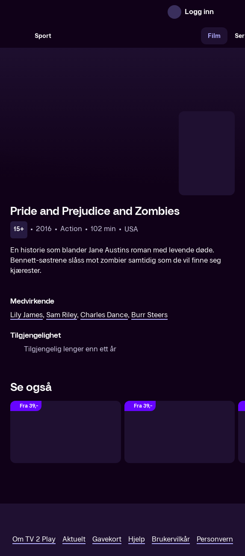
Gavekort (106, 484)
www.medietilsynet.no (175, 513)
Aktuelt (74, 484)
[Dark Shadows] (65, 377)
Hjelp (136, 484)
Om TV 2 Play (34, 484)
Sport (43, 36)
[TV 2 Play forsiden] (74, 11)
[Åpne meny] (226, 11)
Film (214, 36)
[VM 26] (130, 35)
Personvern (215, 484)
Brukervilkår (171, 484)
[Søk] (18, 35)
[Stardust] (179, 377)
